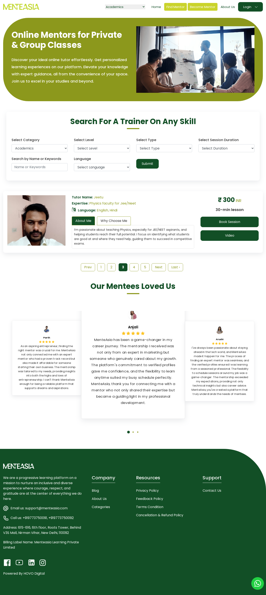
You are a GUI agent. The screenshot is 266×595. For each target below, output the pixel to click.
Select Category (25, 140)
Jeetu (98, 197)
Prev (88, 267)
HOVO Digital (34, 573)
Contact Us (212, 490)
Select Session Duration (218, 140)
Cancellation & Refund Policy (159, 515)
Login (247, 7)
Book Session (229, 221)
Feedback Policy (149, 498)
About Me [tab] (83, 220)
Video (229, 235)
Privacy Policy (147, 490)
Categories (101, 507)
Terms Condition (149, 507)
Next (158, 267)
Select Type (146, 140)
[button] (128, 435)
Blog (95, 490)
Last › (175, 267)
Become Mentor (202, 7)
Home (156, 7)
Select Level (84, 140)
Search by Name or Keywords (36, 158)
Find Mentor (175, 7)
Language (82, 158)
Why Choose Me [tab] (114, 220)
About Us (228, 7)
